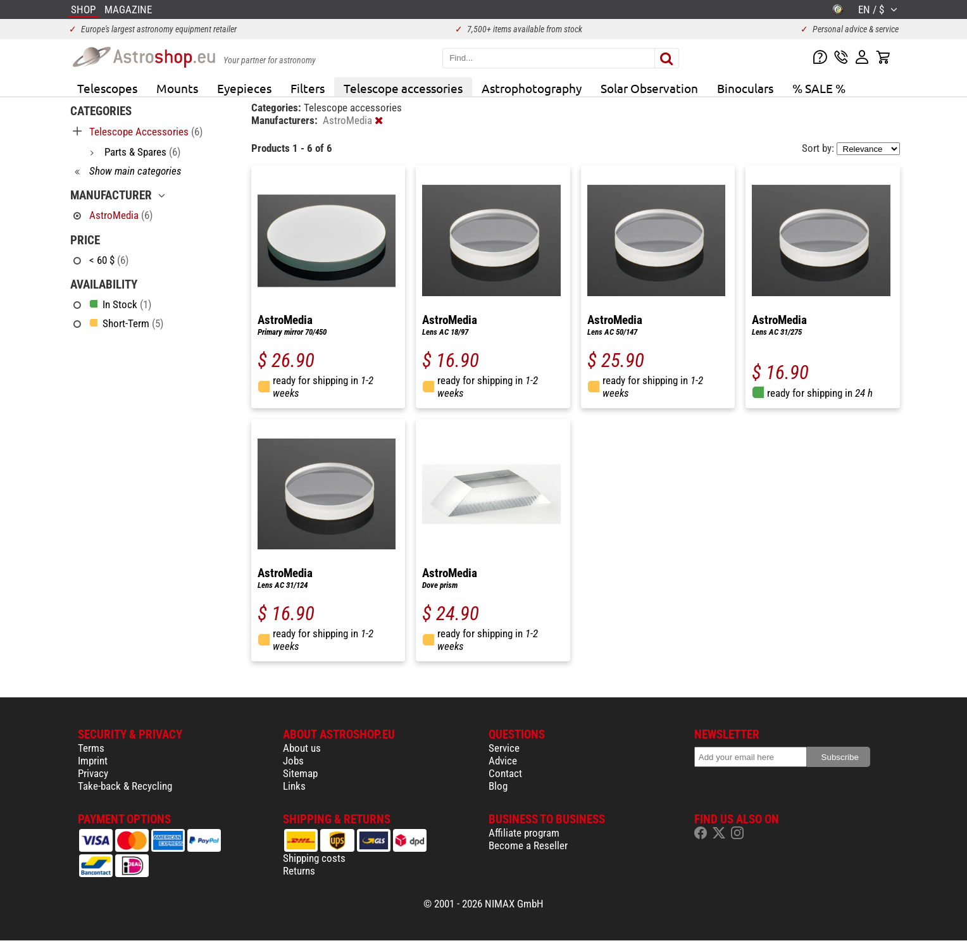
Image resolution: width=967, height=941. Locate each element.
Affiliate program (524, 832)
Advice (503, 760)
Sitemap (300, 773)
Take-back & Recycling (125, 786)
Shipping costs (314, 858)
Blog (498, 786)
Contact (505, 773)
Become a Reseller (528, 845)
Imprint (93, 760)
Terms (91, 748)
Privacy (93, 773)
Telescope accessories (403, 88)
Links (294, 786)
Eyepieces (244, 88)
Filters (307, 88)
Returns (299, 870)
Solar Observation (649, 88)
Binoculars (745, 88)
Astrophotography (532, 88)
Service (504, 748)
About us (302, 748)
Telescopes (107, 88)
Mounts (177, 88)
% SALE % (818, 88)
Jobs (293, 760)
